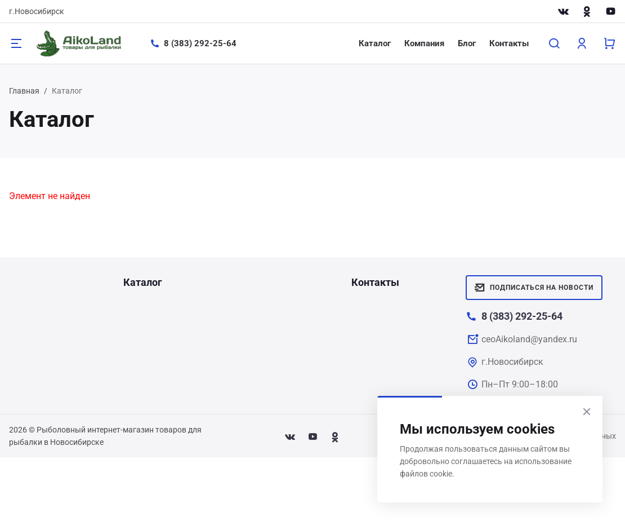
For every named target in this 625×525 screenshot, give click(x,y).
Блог (467, 43)
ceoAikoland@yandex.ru (529, 339)
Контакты (509, 43)
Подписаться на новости (534, 287)
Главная (24, 90)
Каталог (375, 43)
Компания (424, 43)
